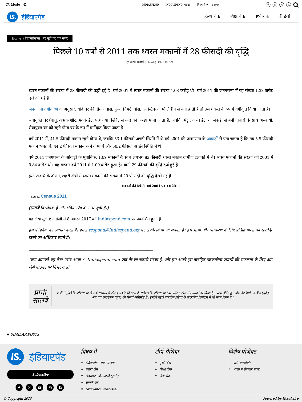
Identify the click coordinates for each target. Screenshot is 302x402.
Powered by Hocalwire (280, 398)
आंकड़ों (212, 138)
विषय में (201, 5)
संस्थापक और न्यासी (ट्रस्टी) (101, 376)
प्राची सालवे (40, 296)
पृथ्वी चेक (165, 362)
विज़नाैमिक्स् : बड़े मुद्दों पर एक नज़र (46, 38)
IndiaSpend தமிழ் (177, 5)
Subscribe (40, 374)
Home (16, 38)
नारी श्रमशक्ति (241, 362)
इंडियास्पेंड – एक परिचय (99, 362)
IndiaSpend (150, 5)
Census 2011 (54, 196)
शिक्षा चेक (165, 369)
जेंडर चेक (164, 376)
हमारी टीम (91, 369)
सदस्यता (216, 5)
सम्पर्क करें (91, 382)
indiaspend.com (114, 219)
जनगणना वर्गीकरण (43, 109)
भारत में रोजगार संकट (246, 369)
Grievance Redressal (101, 389)
